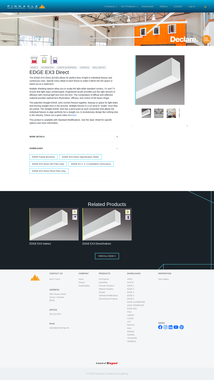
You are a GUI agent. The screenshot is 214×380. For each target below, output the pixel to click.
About (81, 279)
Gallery (164, 6)
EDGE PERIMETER (135, 305)
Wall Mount (99, 67)
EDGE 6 (130, 299)
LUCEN (130, 318)
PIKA (129, 328)
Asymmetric (47, 67)
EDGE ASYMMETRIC (136, 302)
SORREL (131, 335)
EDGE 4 (130, 295)
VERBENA (131, 341)
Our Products (128, 6)
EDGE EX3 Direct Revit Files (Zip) (49, 171)
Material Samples (106, 289)
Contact (178, 6)
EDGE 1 (130, 286)
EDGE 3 (34, 67)
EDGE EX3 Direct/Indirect (96, 243)
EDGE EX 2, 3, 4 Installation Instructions (91, 164)
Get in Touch (54, 279)
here (74, 115)
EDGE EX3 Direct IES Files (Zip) (48, 164)
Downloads (147, 6)
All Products (104, 279)
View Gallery (163, 279)
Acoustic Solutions (106, 286)
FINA (129, 312)
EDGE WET (132, 309)
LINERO (130, 315)
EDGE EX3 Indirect (40, 243)
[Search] (205, 7)
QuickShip (103, 282)
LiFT (129, 322)
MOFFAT (131, 325)
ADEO (129, 279)
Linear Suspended (67, 67)
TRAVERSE (132, 338)
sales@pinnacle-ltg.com (59, 328)
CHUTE (130, 282)
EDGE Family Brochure (43, 157)
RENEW (130, 332)
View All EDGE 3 (106, 256)
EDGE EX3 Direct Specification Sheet (80, 157)
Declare (102, 292)
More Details (74, 137)
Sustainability (84, 286)
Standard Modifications (108, 295)
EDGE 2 (130, 289)
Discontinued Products (108, 299)
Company (110, 6)
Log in (191, 6)
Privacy (82, 282)
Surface (84, 67)
